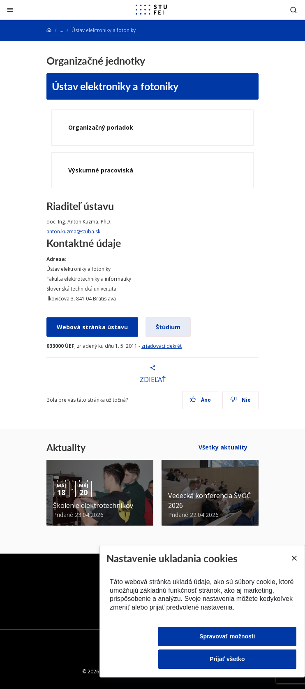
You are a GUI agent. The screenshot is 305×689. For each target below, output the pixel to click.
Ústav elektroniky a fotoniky (115, 86)
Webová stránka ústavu (92, 327)
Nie (240, 399)
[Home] (48, 30)
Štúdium (168, 327)
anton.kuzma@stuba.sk (73, 231)
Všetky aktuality (223, 447)
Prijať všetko (227, 659)
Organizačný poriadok (100, 127)
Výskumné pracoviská (100, 170)
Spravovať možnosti (227, 636)
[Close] (294, 558)
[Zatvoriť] (10, 9)
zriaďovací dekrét (161, 345)
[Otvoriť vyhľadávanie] (293, 9)
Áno (200, 399)
